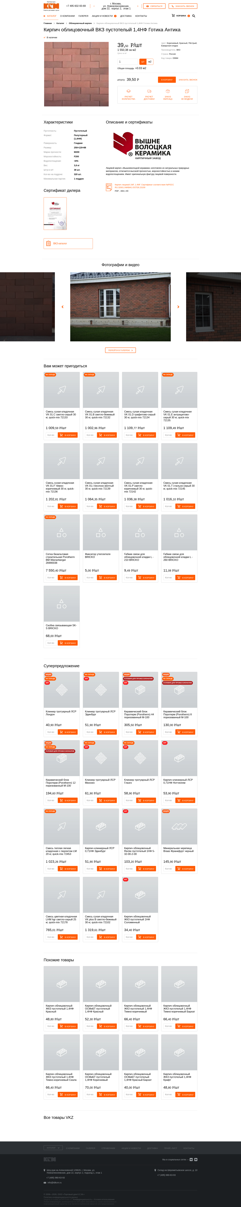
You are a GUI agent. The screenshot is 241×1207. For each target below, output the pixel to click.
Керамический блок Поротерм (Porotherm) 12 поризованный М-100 (61, 782)
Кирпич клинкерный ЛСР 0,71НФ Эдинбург (99, 850)
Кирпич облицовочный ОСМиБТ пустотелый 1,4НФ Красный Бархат (138, 1077)
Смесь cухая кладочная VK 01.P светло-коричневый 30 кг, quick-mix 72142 (138, 487)
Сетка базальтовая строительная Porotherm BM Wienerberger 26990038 (60, 558)
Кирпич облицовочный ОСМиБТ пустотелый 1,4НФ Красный (98, 1008)
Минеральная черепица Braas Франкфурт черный (178, 850)
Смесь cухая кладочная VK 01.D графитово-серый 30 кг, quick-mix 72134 (139, 414)
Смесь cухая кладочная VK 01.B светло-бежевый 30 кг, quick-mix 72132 (100, 414)
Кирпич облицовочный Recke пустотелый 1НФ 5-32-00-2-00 (139, 851)
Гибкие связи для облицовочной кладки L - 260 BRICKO (178, 557)
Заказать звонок (188, 80)
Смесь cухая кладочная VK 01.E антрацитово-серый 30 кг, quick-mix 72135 (177, 416)
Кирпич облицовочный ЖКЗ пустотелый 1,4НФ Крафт (177, 1077)
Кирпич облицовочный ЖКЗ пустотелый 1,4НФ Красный (60, 1008)
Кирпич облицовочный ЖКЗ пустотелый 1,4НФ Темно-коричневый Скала (61, 1077)
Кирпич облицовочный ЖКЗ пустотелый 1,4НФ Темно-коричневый (138, 1008)
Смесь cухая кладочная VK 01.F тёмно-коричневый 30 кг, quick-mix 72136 (60, 487)
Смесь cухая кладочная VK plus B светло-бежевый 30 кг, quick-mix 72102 (101, 919)
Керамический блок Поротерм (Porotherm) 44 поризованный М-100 (139, 714)
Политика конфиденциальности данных (61, 1197)
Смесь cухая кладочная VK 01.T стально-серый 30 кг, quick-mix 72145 (179, 485)
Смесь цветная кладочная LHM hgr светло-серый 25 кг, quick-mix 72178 (61, 919)
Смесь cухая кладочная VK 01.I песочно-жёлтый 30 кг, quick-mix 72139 (99, 485)
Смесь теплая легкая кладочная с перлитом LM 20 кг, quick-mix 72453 (61, 851)
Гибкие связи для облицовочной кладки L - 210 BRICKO (139, 557)
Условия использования (104, 1199)
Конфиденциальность (82, 1199)
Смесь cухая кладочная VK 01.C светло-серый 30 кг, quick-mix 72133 (61, 414)
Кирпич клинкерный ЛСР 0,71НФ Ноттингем (178, 781)
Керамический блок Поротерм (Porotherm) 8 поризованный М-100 (177, 714)
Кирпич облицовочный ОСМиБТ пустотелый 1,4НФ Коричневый (98, 1077)
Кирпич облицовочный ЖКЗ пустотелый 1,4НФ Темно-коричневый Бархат (179, 1008)
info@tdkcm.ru (54, 1182)
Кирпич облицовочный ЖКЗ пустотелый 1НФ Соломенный (137, 919)
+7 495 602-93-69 (76, 6)
